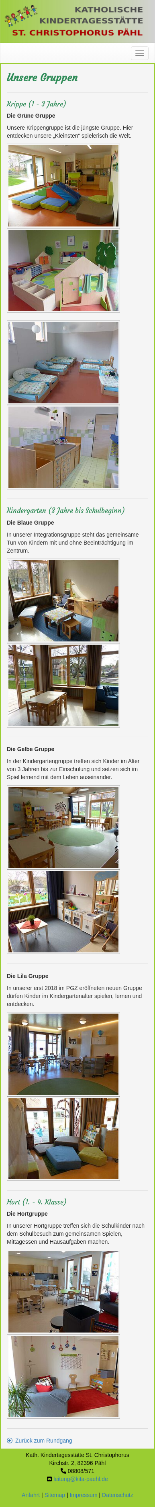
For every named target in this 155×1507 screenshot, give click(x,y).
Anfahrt (31, 1495)
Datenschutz (117, 1495)
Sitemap (55, 1495)
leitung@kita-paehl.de (80, 1479)
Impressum (83, 1495)
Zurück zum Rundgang (39, 1440)
